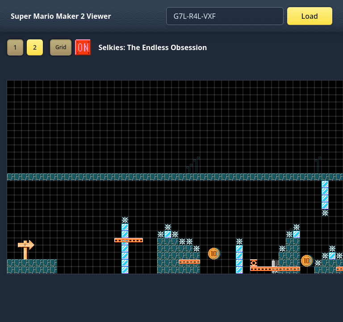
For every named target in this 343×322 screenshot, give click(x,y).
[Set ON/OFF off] (83, 47)
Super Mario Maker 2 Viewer (61, 16)
